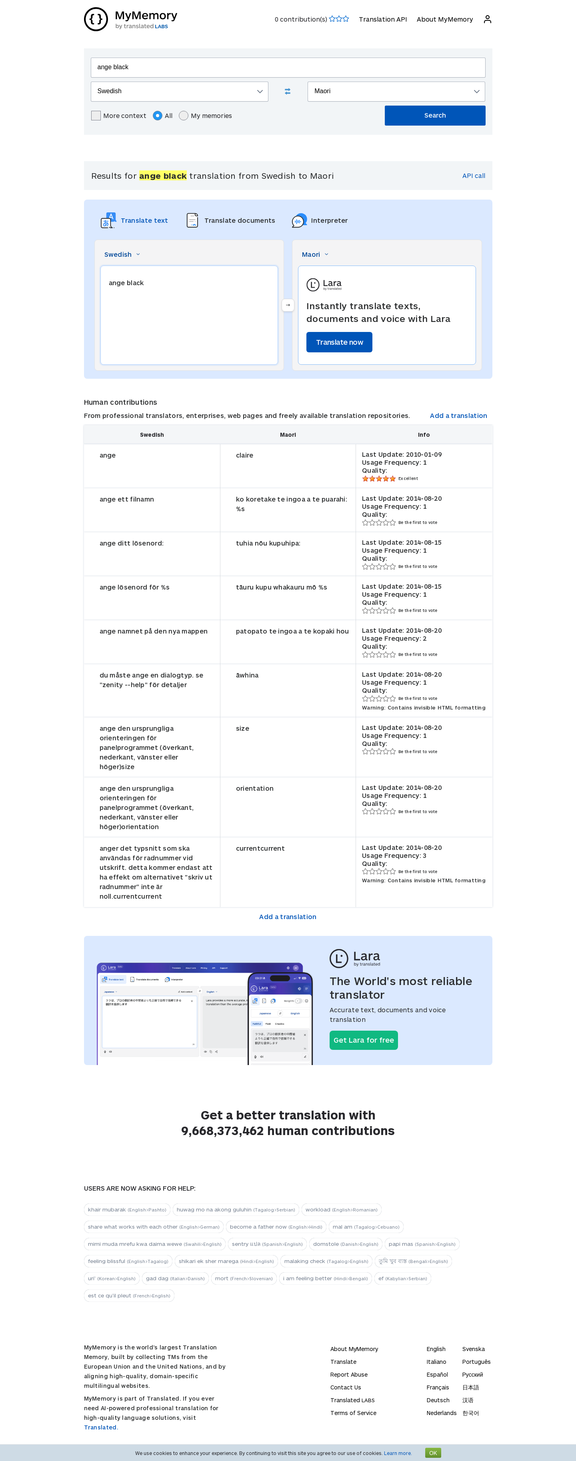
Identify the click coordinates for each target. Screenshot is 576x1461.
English (436, 1348)
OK (433, 1452)
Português (476, 1361)
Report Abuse (349, 1374)
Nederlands (442, 1412)
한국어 (470, 1412)
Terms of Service (353, 1412)
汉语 (468, 1400)
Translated (352, 1400)
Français (438, 1387)
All (162, 115)
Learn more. (398, 1453)
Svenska (473, 1348)
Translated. (101, 1427)
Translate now (339, 342)
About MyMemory (445, 19)
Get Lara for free (364, 1039)
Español (437, 1374)
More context (118, 115)
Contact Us (345, 1387)
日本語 (470, 1387)
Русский (472, 1374)
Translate (343, 1361)
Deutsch (438, 1400)
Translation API (383, 19)
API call (473, 175)
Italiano (436, 1361)
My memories (205, 115)
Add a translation (458, 415)
